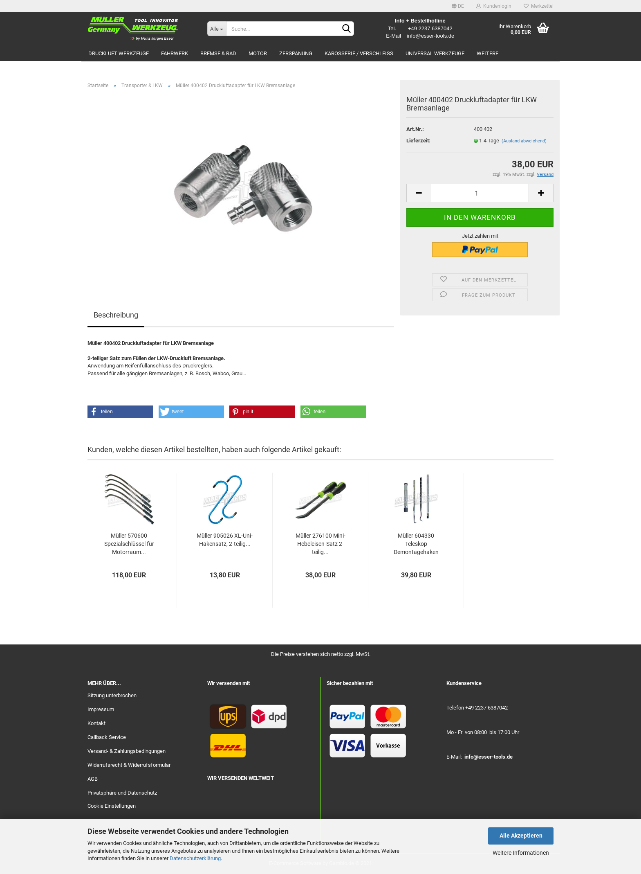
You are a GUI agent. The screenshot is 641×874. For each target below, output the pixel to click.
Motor (258, 53)
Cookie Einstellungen (111, 806)
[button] (120, 411)
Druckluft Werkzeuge (118, 53)
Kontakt (96, 723)
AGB (92, 779)
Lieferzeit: (418, 140)
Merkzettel (539, 6)
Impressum (100, 709)
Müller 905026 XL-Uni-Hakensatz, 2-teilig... (225, 539)
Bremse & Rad (218, 53)
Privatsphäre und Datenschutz (122, 793)
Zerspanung (295, 53)
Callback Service (106, 737)
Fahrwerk (174, 53)
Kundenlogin (493, 6)
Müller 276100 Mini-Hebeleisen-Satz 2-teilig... (320, 543)
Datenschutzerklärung (195, 858)
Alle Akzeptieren (521, 835)
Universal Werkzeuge (435, 53)
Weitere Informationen (521, 852)
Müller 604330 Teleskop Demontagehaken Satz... (416, 544)
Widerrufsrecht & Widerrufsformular (128, 765)
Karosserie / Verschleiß (359, 53)
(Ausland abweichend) (524, 141)
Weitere (487, 53)
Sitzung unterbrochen (112, 695)
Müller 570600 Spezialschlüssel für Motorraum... (129, 543)
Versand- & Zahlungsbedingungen (126, 751)
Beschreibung (116, 315)
